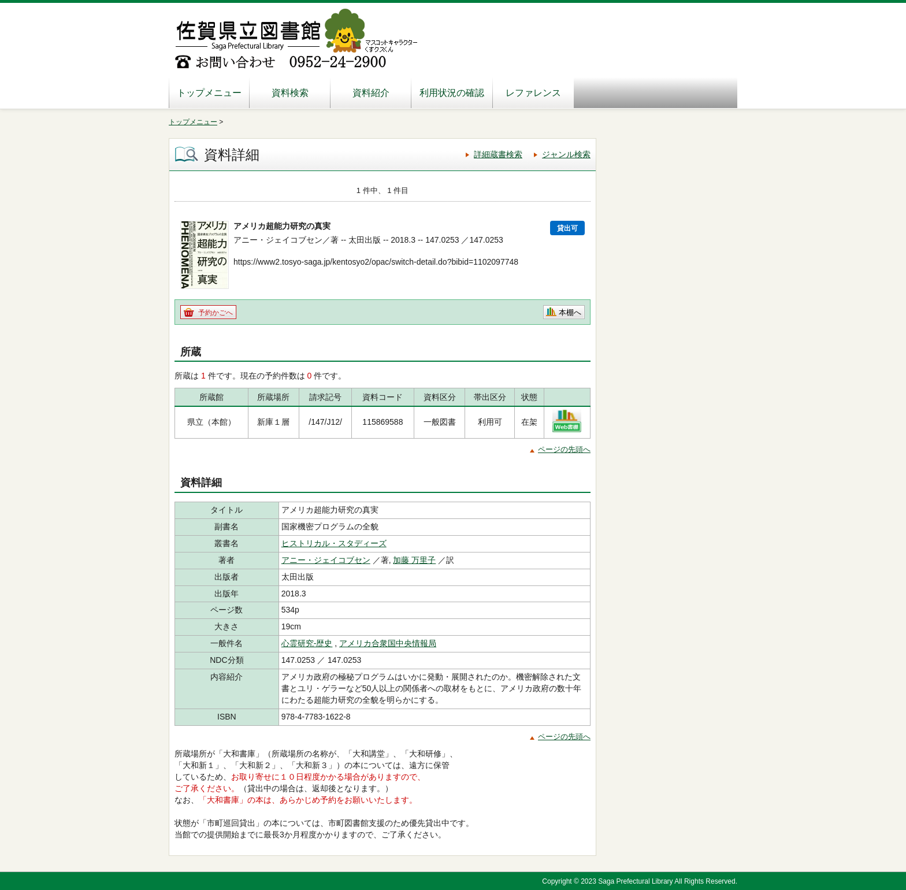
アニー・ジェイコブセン (325, 560)
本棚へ (570, 312)
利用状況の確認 (451, 93)
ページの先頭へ (564, 449)
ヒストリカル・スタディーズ (334, 543)
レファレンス (533, 93)
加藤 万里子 (414, 560)
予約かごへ (215, 313)
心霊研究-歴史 (307, 643)
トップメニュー (209, 93)
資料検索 (290, 93)
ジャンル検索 (566, 154)
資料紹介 (370, 93)
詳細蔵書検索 (498, 154)
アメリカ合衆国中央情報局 (387, 643)
